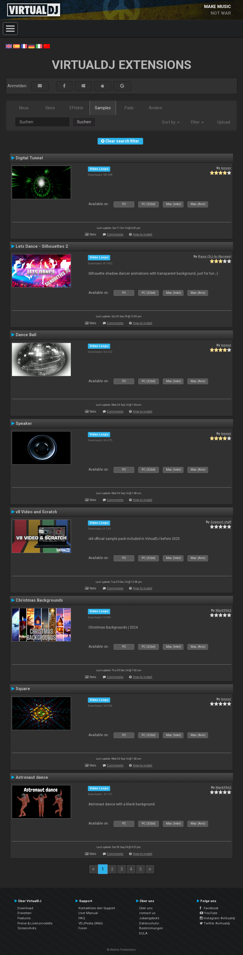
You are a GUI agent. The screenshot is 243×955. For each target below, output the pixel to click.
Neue (24, 108)
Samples (103, 108)
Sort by (170, 122)
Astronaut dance (32, 777)
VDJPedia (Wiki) (90, 923)
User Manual (88, 913)
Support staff (220, 522)
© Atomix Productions (121, 950)
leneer (226, 168)
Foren (82, 928)
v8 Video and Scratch (36, 512)
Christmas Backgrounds (39, 600)
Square (23, 688)
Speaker (24, 423)
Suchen (84, 122)
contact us (147, 913)
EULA (143, 933)
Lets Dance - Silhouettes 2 (42, 246)
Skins (50, 108)
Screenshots (26, 928)
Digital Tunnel (29, 158)
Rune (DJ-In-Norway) (214, 256)
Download (25, 908)
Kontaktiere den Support (96, 908)
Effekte (76, 108)
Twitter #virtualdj (215, 923)
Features (24, 918)
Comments (115, 234)
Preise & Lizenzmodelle (34, 923)
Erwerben (24, 913)
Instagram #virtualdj (217, 918)
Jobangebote (149, 918)
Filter (197, 122)
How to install (142, 234)
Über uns (146, 908)
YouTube (208, 913)
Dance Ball (26, 334)
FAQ (81, 918)
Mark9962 (223, 610)
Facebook (209, 908)
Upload (223, 122)
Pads (129, 108)
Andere (155, 108)
